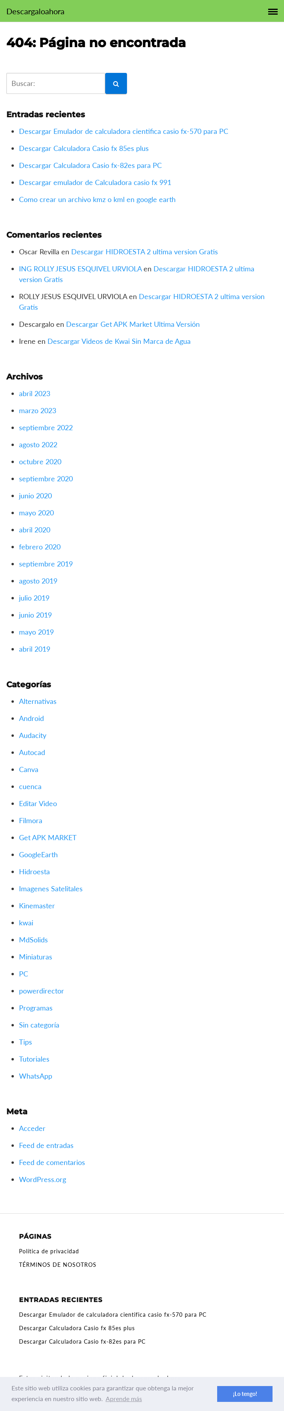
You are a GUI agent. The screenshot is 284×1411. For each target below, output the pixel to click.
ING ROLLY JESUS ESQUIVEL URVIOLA (80, 268)
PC (23, 973)
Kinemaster (37, 905)
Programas (36, 1007)
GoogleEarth (38, 854)
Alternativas (38, 701)
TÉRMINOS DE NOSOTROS (58, 1264)
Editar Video (38, 803)
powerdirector (41, 990)
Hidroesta (34, 871)
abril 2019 (34, 648)
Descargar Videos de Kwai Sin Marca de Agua (119, 341)
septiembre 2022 (46, 427)
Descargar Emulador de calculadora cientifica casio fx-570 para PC (123, 131)
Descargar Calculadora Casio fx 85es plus (84, 148)
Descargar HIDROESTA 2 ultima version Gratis (144, 251)
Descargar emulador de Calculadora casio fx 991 (95, 182)
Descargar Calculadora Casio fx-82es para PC (90, 165)
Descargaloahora (35, 11)
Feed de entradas (46, 1145)
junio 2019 (35, 614)
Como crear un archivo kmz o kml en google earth (97, 199)
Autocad (32, 752)
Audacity (32, 735)
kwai (26, 922)
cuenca (30, 786)
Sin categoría (39, 1024)
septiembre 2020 (46, 478)
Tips (25, 1041)
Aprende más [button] (124, 1398)
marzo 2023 (37, 410)
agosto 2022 (38, 444)
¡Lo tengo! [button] (245, 1393)
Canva (28, 769)
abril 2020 (34, 529)
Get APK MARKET (48, 837)
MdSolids (33, 939)
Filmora (30, 820)
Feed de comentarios (52, 1162)
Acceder (32, 1128)
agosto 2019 (38, 580)
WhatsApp (35, 1076)
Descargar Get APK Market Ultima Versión (133, 324)
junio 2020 (35, 495)
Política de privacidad (49, 1251)
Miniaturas (35, 956)
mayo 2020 (36, 512)
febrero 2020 (40, 546)
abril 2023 (34, 393)
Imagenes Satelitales (51, 888)
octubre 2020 (40, 461)
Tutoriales (34, 1058)
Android (31, 718)
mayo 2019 (36, 631)
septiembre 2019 (46, 563)
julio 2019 (34, 597)
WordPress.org (42, 1179)
